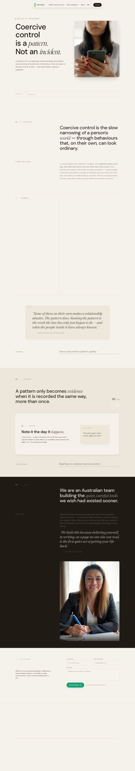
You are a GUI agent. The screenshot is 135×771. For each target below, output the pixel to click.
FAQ (88, 5)
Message (69, 667)
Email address (98, 659)
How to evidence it (72, 5)
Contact (97, 5)
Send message (75, 685)
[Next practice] (117, 405)
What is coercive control (56, 5)
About (83, 5)
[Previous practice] (112, 405)
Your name (70, 659)
